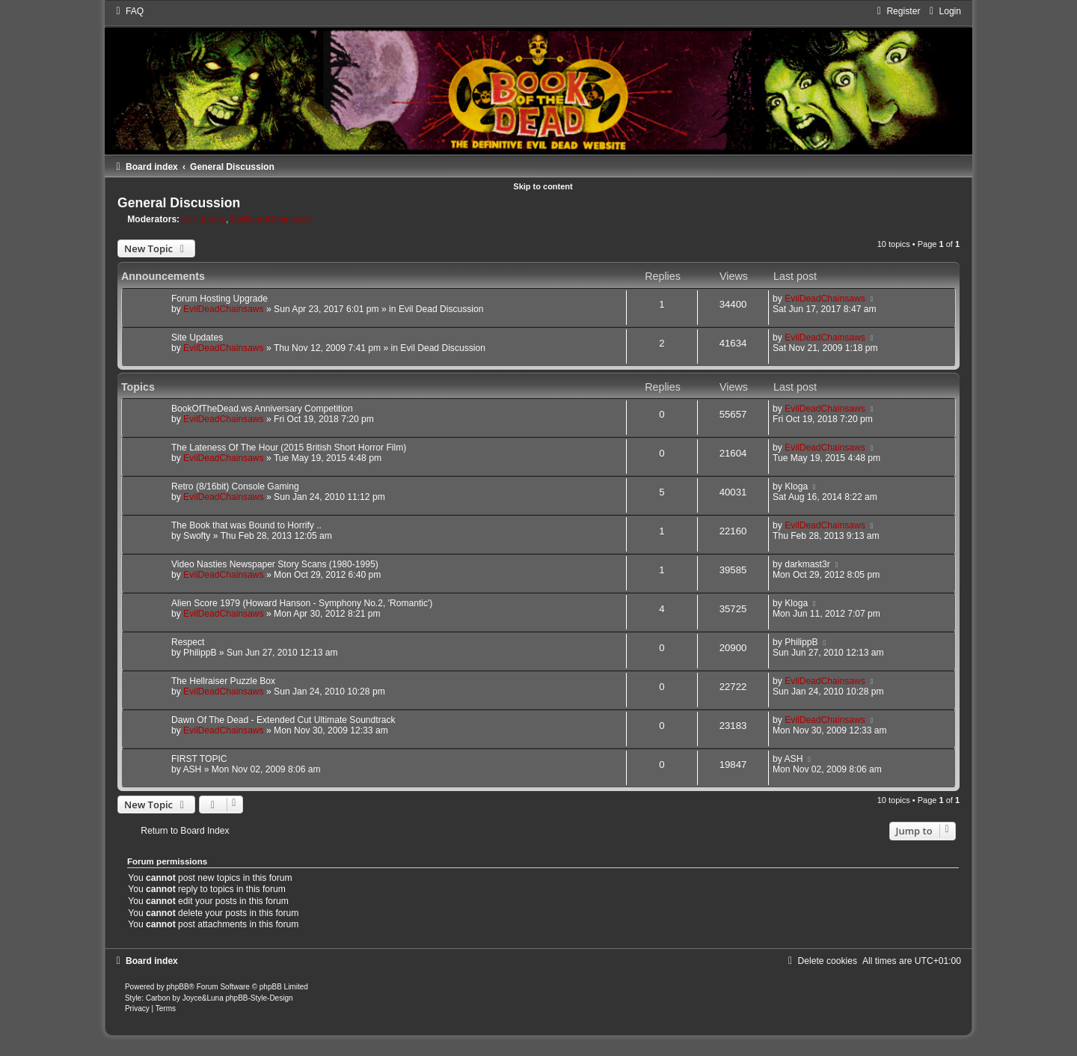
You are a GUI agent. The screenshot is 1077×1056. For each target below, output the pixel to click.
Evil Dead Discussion (441, 309)
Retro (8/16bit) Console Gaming (235, 486)
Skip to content (542, 186)
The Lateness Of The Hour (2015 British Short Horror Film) (288, 447)
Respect (187, 642)
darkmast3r (807, 564)
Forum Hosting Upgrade (219, 298)
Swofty (196, 536)
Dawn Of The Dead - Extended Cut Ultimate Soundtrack (283, 720)
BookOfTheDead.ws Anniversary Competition (262, 408)
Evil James (204, 219)
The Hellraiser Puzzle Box (223, 681)
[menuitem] (128, 11)
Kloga (796, 486)
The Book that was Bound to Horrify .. (246, 525)
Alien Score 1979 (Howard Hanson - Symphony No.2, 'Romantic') (301, 603)
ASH (191, 769)
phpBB (178, 987)
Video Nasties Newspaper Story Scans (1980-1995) (274, 564)
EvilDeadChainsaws (271, 219)
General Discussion (178, 202)
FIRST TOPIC (199, 759)
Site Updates (197, 337)
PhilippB (199, 652)
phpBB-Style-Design (258, 998)
